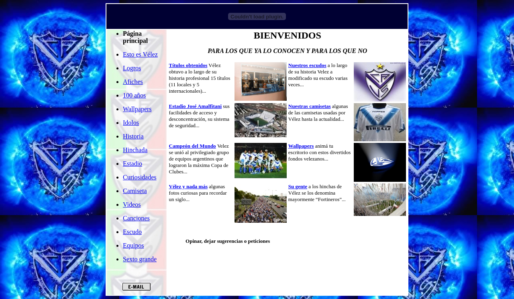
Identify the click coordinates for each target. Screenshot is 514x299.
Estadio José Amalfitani (195, 106)
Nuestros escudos (307, 65)
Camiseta (135, 190)
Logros (132, 68)
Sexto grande (140, 259)
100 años (134, 95)
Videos (132, 204)
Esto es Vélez (140, 54)
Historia (133, 136)
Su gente (297, 186)
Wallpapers (137, 109)
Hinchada (135, 149)
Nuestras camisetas (309, 106)
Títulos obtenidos (188, 65)
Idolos (131, 122)
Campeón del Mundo (192, 146)
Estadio (132, 163)
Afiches (133, 81)
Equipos (133, 245)
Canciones (136, 218)
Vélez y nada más (188, 186)
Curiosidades (140, 177)
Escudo (132, 231)
